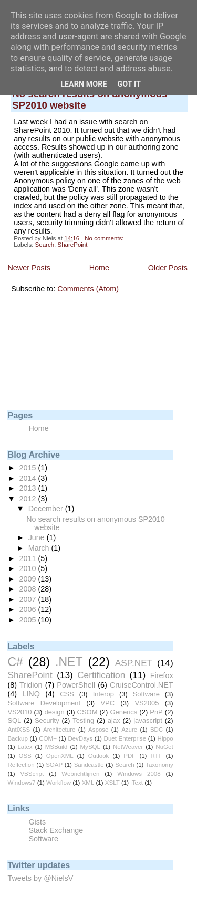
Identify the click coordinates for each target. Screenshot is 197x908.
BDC (156, 729)
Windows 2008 (138, 773)
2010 (28, 568)
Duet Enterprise (125, 738)
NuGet (164, 747)
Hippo (165, 738)
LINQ (31, 694)
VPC (107, 703)
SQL (14, 720)
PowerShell (76, 685)
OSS (24, 756)
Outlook (98, 756)
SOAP (54, 765)
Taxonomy (159, 765)
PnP (156, 712)
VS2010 (19, 712)
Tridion (30, 685)
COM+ (48, 738)
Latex (24, 747)
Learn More (83, 84)
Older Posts (168, 267)
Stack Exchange (55, 830)
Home (99, 267)
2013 (28, 488)
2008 (28, 589)
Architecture (59, 729)
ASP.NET (134, 663)
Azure (129, 729)
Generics (123, 712)
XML (88, 782)
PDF (129, 756)
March (39, 548)
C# (15, 662)
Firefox (161, 675)
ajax (114, 720)
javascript (147, 720)
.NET (68, 662)
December (46, 508)
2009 (28, 579)
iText (136, 782)
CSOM (87, 712)
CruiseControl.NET (141, 685)
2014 (28, 478)
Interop (103, 694)
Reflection (20, 765)
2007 (28, 599)
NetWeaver (128, 747)
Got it (129, 84)
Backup (17, 738)
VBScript (32, 773)
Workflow (58, 782)
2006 (28, 609)
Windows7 (21, 782)
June (37, 537)
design (54, 712)
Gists (37, 822)
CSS (67, 694)
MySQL (90, 747)
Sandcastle (89, 765)
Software (146, 694)
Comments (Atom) (88, 288)
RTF (156, 756)
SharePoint (72, 244)
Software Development (43, 703)
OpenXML (60, 756)
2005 (28, 620)
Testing (83, 720)
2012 (28, 498)
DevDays (80, 738)
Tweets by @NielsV (40, 878)
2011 (28, 558)
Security (47, 720)
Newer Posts (28, 267)
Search (45, 244)
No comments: (105, 238)
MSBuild (56, 747)
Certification (101, 675)
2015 (28, 467)
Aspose (98, 729)
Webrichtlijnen (80, 773)
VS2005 (146, 703)
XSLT (112, 782)
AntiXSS (18, 729)
